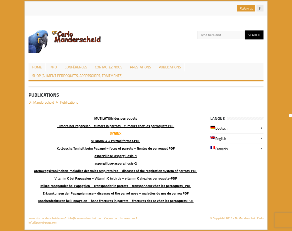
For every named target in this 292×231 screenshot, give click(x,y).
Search (254, 34)
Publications (170, 67)
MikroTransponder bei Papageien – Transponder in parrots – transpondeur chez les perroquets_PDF (115, 185)
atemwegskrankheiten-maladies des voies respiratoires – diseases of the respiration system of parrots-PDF (115, 170)
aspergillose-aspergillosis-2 (115, 163)
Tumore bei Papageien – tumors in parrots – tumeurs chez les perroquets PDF (115, 125)
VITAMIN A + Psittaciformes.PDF (115, 140)
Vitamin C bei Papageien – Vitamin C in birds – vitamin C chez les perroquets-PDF (115, 178)
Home (37, 67)
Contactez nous (108, 67)
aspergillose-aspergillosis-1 (115, 155)
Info (53, 67)
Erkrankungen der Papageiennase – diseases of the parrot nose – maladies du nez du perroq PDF (116, 193)
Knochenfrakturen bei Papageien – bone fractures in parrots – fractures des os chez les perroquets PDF (116, 200)
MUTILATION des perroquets (115, 118)
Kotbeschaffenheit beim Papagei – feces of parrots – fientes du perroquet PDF (116, 148)
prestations (140, 67)
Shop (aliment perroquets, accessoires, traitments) (77, 75)
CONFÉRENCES (76, 67)
